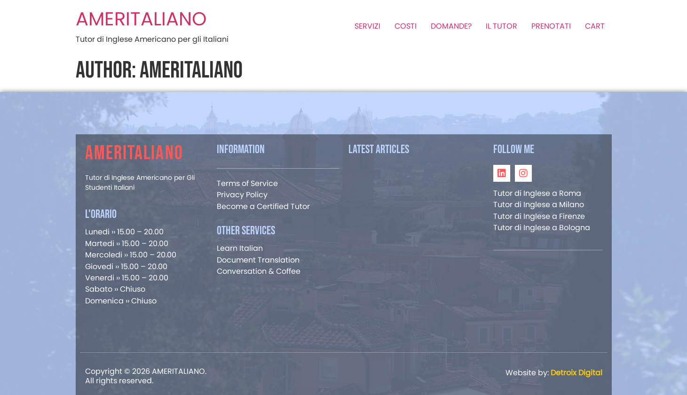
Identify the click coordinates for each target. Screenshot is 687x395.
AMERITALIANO (141, 19)
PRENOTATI (551, 26)
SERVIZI (367, 26)
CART (595, 26)
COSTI (406, 26)
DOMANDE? (451, 26)
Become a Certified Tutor (263, 206)
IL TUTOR (501, 26)
